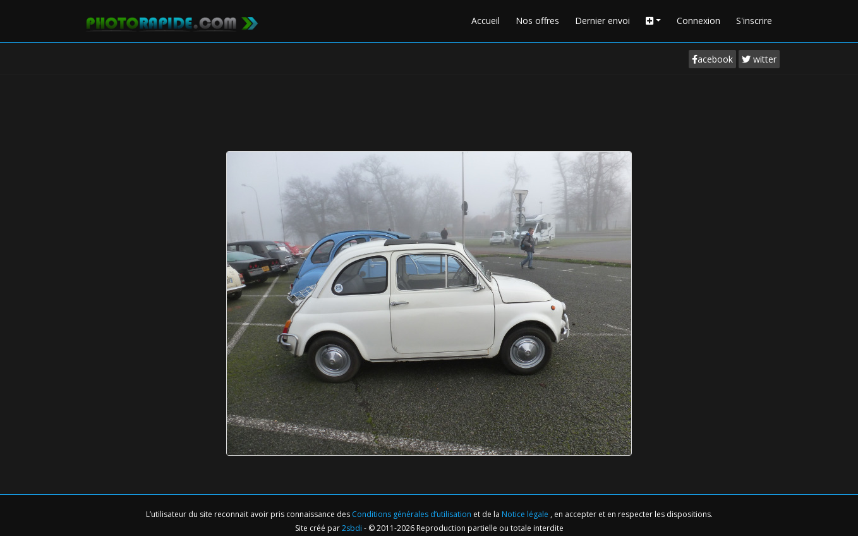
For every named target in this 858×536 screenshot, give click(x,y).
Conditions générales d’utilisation (412, 514)
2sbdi (352, 528)
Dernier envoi (602, 21)
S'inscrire (754, 21)
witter (759, 59)
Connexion (698, 21)
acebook (712, 59)
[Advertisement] (429, 110)
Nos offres (537, 21)
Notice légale (526, 514)
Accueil (485, 21)
